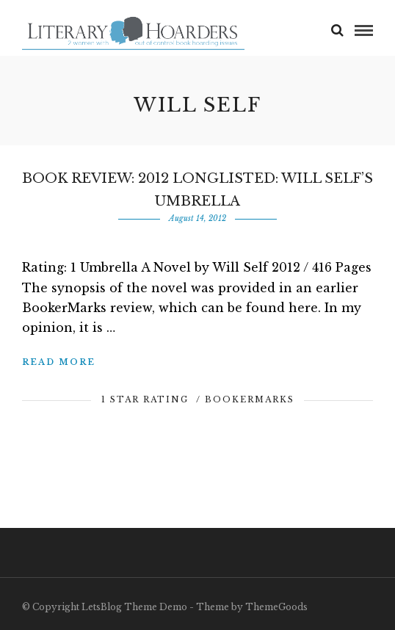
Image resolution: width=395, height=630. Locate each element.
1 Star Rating (145, 399)
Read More (58, 362)
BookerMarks (249, 399)
